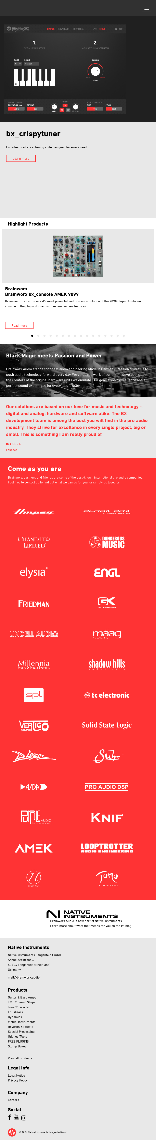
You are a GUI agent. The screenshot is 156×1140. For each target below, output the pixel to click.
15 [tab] (118, 336)
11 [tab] (93, 336)
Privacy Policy (18, 1080)
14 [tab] (111, 336)
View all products (20, 1058)
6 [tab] (63, 336)
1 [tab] (32, 336)
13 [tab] (105, 336)
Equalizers (15, 1012)
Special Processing (21, 1031)
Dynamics (15, 1017)
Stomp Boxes (17, 1046)
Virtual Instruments (22, 1022)
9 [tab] (81, 336)
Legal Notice (16, 1075)
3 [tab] (44, 336)
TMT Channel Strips (22, 1002)
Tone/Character (19, 1007)
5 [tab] (57, 336)
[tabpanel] (78, 279)
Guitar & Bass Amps (22, 997)
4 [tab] (51, 336)
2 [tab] (38, 336)
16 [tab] (124, 336)
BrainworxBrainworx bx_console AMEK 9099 (42, 291)
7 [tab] (69, 336)
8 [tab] (75, 336)
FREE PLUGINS (18, 1041)
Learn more (21, 158)
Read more (19, 325)
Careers (13, 1100)
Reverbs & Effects (20, 1026)
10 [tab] (87, 336)
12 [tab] (99, 336)
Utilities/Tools (17, 1036)
